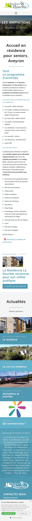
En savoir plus (20, 510)
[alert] (16, 510)
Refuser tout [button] (23, 513)
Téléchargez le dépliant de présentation (14, 241)
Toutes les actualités (16, 286)
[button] (16, 13)
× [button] (30, 501)
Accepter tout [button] (9, 513)
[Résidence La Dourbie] (16, 5)
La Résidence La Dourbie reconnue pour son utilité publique (16, 275)
